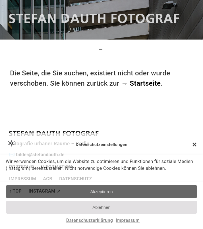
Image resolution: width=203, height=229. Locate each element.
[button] (194, 144)
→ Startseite (141, 83)
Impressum (128, 220)
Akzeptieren (101, 191)
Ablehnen (101, 207)
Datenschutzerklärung (89, 220)
